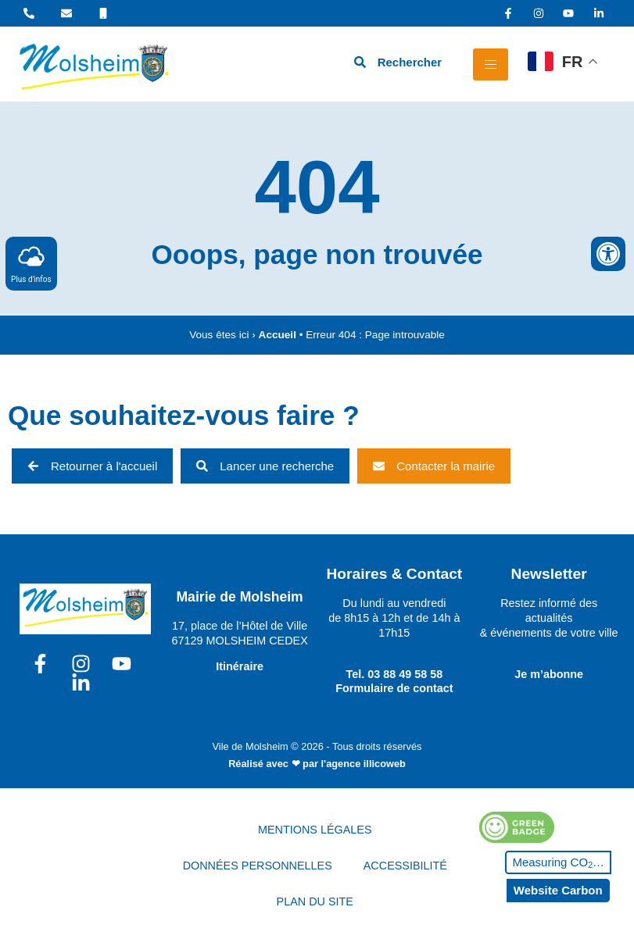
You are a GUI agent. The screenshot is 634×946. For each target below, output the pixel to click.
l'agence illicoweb (363, 763)
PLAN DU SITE (315, 901)
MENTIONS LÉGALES (315, 829)
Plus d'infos (31, 263)
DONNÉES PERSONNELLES (257, 865)
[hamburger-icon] (490, 64)
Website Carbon (558, 890)
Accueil (277, 335)
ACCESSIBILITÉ (405, 865)
